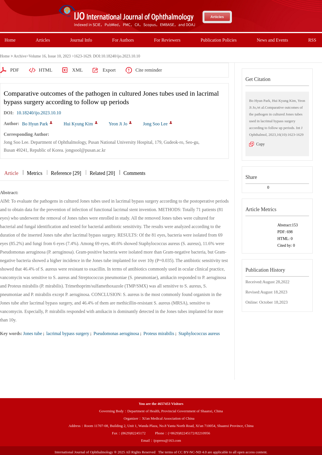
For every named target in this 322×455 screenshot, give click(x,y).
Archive (20, 56)
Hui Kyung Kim (78, 123)
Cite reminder (120, 70)
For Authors (123, 40)
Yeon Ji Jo (118, 123)
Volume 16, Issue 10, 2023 (50, 56)
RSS (312, 40)
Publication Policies (219, 40)
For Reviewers (167, 40)
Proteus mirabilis (158, 333)
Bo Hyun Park (35, 123)
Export (80, 70)
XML (48, 70)
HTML (17, 70)
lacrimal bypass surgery (67, 333)
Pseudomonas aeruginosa (115, 333)
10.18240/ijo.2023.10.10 (39, 112)
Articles (217, 17)
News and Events (272, 40)
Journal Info (81, 40)
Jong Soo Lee (155, 123)
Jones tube (32, 333)
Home (10, 40)
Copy (260, 144)
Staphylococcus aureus (198, 333)
